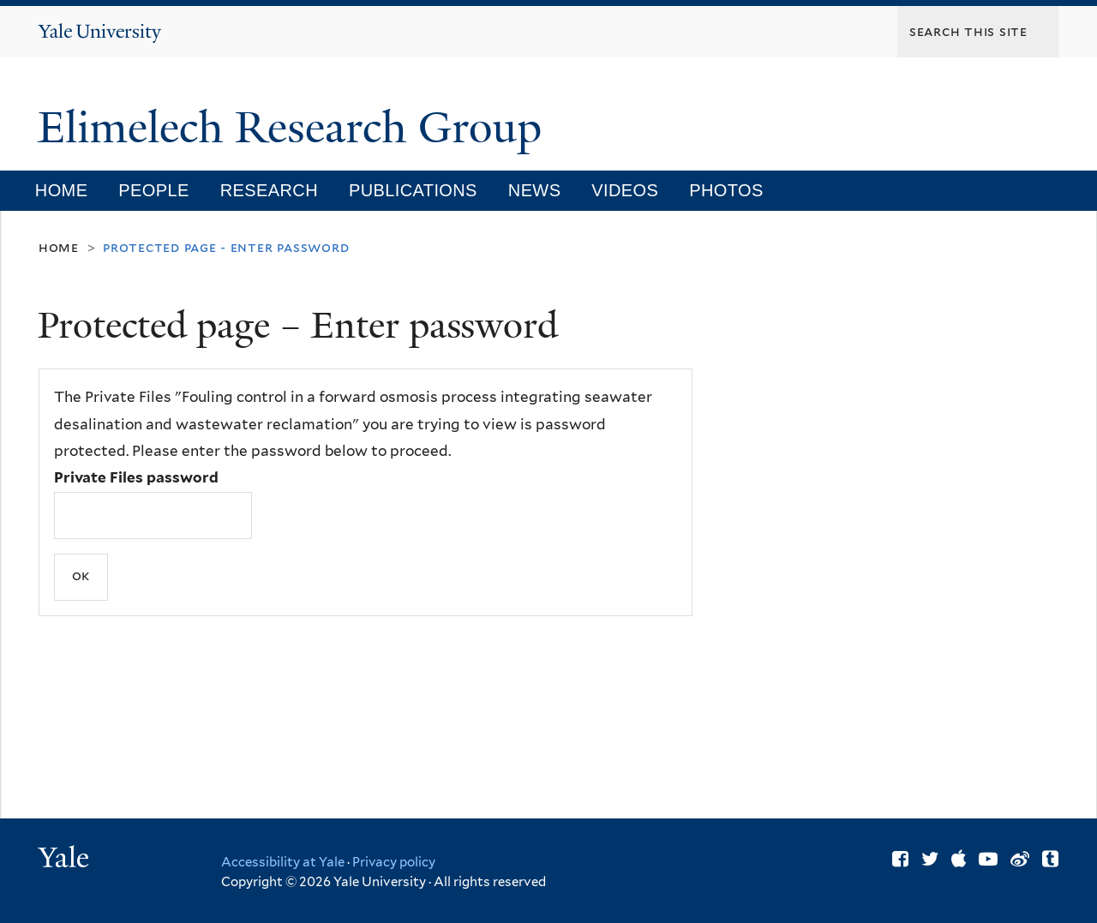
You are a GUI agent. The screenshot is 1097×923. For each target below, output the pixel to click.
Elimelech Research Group (295, 127)
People (153, 190)
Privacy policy (393, 862)
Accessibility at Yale (283, 862)
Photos (726, 190)
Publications (413, 190)
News (534, 190)
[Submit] (81, 577)
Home (61, 190)
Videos (624, 190)
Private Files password (136, 477)
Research (269, 190)
